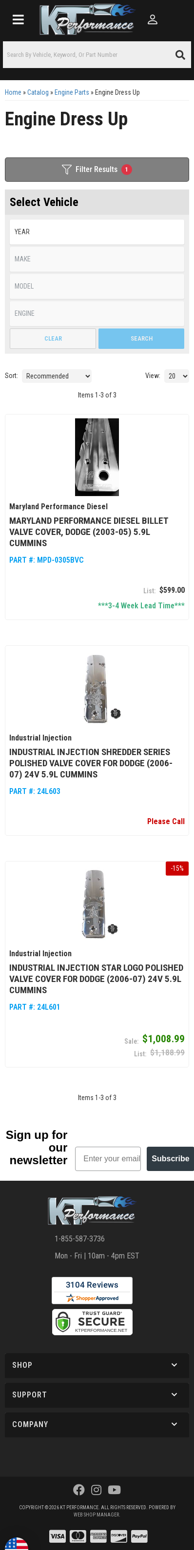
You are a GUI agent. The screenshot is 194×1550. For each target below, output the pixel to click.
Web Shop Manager (96, 1513)
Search (142, 338)
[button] (97, 54)
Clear (53, 338)
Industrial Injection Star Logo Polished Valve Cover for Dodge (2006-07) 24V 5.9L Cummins (96, 976)
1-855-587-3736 (80, 1236)
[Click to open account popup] (153, 19)
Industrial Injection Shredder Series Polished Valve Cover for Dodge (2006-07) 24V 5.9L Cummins (91, 761)
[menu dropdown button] (18, 19)
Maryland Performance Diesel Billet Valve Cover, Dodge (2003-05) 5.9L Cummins (88, 531)
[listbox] (97, 232)
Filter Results (97, 169)
